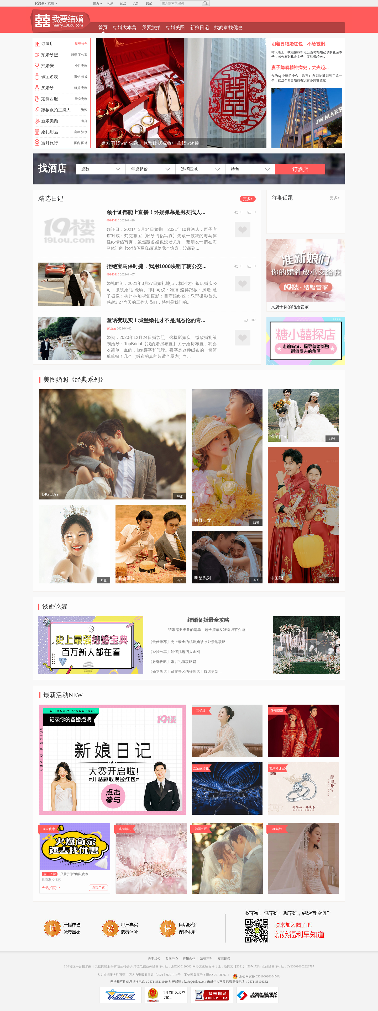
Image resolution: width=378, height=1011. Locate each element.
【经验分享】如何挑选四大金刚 (174, 652)
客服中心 (171, 958)
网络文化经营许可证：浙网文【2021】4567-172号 (226, 966)
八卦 (136, 3)
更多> (248, 199)
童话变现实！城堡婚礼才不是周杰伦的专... (156, 320)
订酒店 (300, 169)
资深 (84, 110)
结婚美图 (175, 27)
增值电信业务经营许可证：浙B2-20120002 (162, 966)
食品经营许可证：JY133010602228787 (288, 966)
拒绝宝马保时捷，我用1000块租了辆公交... (157, 266)
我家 (149, 3)
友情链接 (224, 958)
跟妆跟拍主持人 (56, 110)
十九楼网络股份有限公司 (109, 966)
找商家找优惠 (228, 27)
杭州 (51, 3)
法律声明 (206, 958)
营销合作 (189, 958)
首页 (96, 3)
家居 (123, 3)
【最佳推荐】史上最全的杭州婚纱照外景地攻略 (187, 642)
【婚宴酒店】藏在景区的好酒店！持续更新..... (186, 671)
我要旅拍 (151, 27)
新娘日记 (199, 27)
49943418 (113, 220)
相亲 (110, 3)
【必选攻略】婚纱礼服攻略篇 (172, 661)
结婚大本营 (124, 27)
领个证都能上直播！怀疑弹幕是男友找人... (156, 212)
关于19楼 (154, 958)
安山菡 (111, 328)
